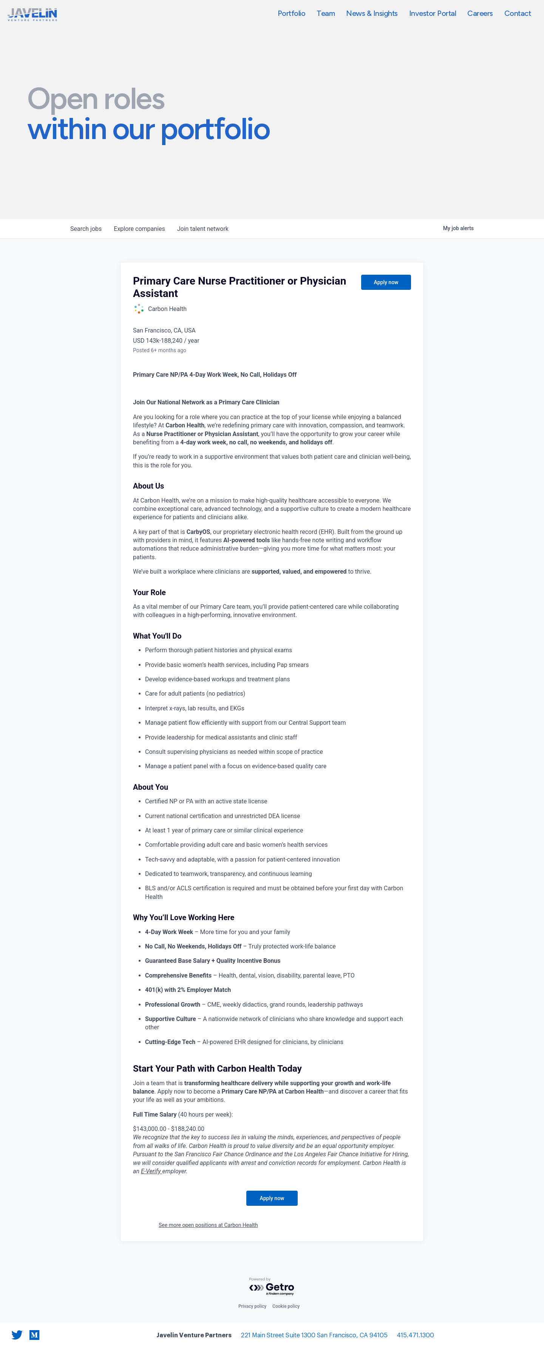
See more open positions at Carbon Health (208, 1225)
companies (139, 228)
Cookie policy (286, 1306)
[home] (32, 14)
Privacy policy (252, 1306)
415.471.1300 (415, 1335)
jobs (86, 228)
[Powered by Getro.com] (272, 1287)
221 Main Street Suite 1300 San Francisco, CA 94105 (314, 1335)
